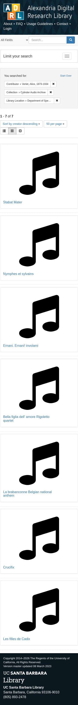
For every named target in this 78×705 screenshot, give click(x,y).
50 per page (55, 124)
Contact (62, 24)
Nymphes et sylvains (18, 274)
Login (8, 28)
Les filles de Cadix (16, 639)
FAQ (19, 24)
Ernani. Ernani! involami (20, 345)
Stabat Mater (12, 202)
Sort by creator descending (21, 124)
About (8, 24)
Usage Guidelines (40, 24)
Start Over (66, 75)
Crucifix (8, 567)
